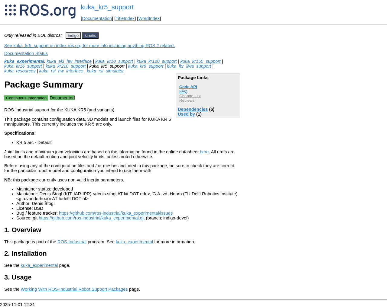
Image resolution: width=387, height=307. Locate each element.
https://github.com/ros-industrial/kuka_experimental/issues (116, 213)
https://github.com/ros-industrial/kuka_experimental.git (92, 218)
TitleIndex (125, 18)
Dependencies (193, 109)
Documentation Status (26, 53)
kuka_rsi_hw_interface (61, 71)
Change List (190, 96)
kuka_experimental (24, 61)
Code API (188, 87)
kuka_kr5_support (107, 7)
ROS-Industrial (71, 241)
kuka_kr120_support (157, 61)
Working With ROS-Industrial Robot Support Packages (74, 289)
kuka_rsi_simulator (105, 71)
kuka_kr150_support (200, 61)
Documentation (97, 18)
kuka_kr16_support (23, 66)
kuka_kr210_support (66, 66)
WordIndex (149, 18)
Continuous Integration (26, 98)
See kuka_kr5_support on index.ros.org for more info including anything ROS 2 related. (89, 45)
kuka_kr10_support (114, 61)
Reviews (186, 100)
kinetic (90, 35)
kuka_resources (19, 71)
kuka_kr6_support (146, 66)
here (204, 151)
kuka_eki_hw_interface (69, 61)
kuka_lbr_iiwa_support (189, 66)
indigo (73, 35)
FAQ (183, 91)
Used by (186, 114)
